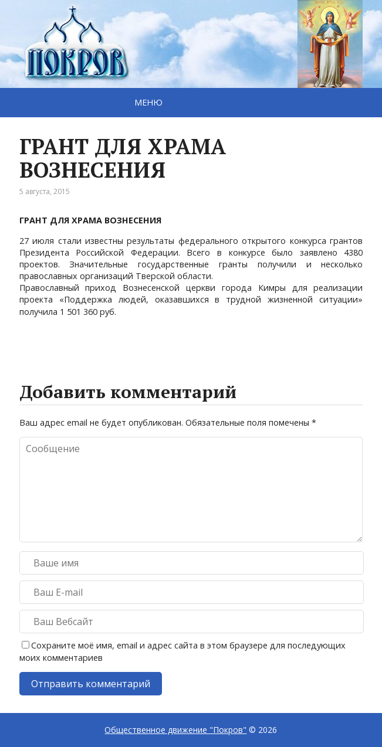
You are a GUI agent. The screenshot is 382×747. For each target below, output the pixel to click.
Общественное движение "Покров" (175, 729)
